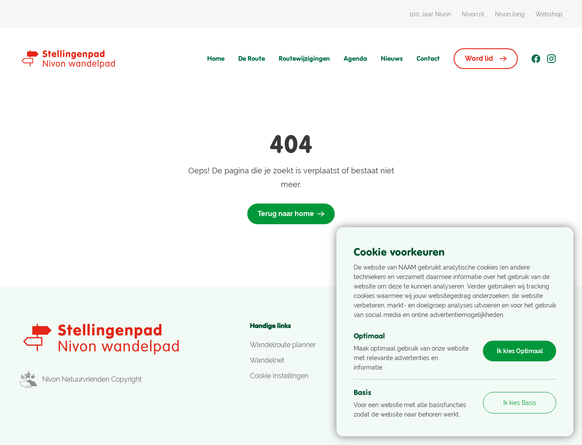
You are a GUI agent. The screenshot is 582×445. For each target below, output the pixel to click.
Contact (428, 58)
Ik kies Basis (519, 402)
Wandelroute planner (283, 345)
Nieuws (392, 58)
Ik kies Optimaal (520, 351)
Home (215, 58)
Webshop (549, 14)
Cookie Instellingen (279, 376)
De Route (251, 58)
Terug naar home (291, 214)
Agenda (355, 58)
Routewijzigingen (304, 58)
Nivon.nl (473, 14)
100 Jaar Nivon (430, 14)
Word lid (486, 58)
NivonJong (510, 14)
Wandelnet (267, 360)
